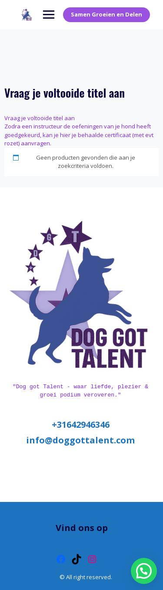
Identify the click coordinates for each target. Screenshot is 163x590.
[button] (144, 571)
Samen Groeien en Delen (106, 14)
